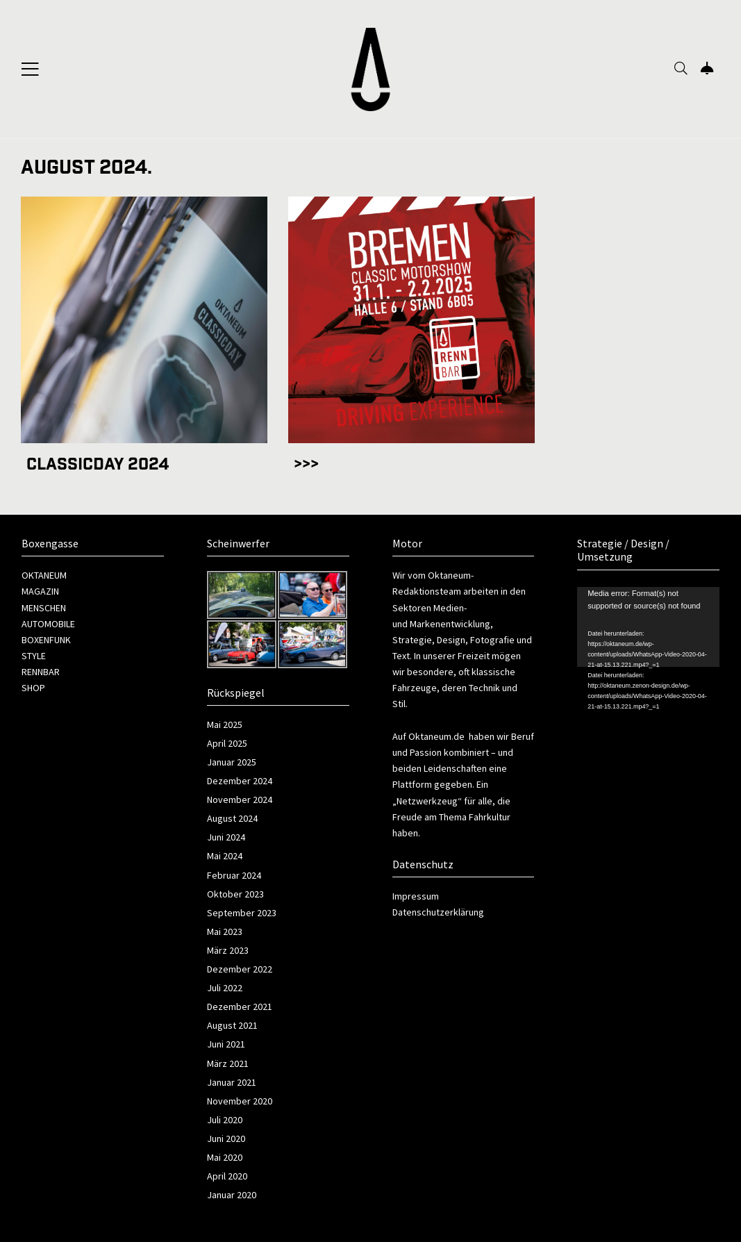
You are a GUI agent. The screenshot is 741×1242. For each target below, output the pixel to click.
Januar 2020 (231, 1195)
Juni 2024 (226, 837)
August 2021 (232, 1025)
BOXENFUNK (46, 640)
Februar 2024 (234, 875)
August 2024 (232, 818)
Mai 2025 (224, 724)
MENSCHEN (44, 608)
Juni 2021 (226, 1044)
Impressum (415, 896)
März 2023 (228, 950)
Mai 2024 (224, 856)
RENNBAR (41, 671)
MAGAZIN (40, 591)
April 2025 (227, 743)
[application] (648, 627)
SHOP (33, 687)
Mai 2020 (224, 1157)
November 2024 (239, 799)
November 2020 (239, 1101)
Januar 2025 (231, 762)
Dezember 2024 (239, 781)
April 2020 (227, 1176)
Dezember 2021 (239, 1006)
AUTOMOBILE (48, 624)
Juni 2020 (226, 1138)
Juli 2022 (224, 988)
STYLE (34, 655)
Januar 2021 (231, 1082)
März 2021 (228, 1063)
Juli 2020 (224, 1119)
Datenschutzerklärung (438, 912)
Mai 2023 (224, 931)
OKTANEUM (44, 575)
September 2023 (241, 912)
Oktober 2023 (235, 894)
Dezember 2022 (239, 969)
